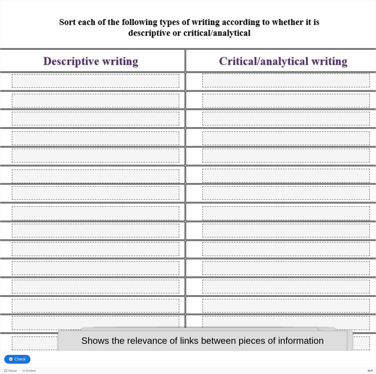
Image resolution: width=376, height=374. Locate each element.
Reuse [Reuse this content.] (12, 371)
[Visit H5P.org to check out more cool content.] (370, 371)
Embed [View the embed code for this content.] (31, 371)
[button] (202, 341)
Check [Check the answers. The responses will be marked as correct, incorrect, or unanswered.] (20, 359)
